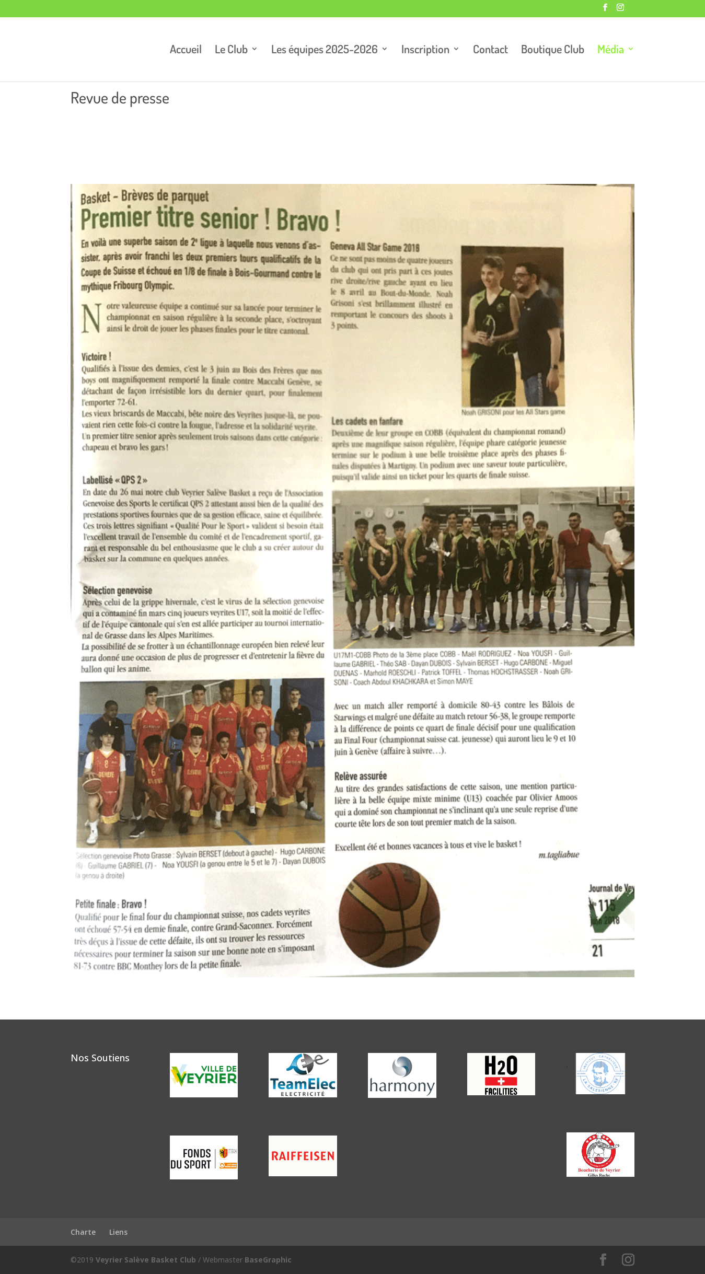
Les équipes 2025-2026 (324, 50)
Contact (490, 50)
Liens (118, 1232)
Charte (83, 1232)
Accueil (186, 50)
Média (610, 50)
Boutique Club (552, 50)
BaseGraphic (268, 1260)
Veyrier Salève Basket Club (146, 1260)
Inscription (425, 50)
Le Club (231, 50)
